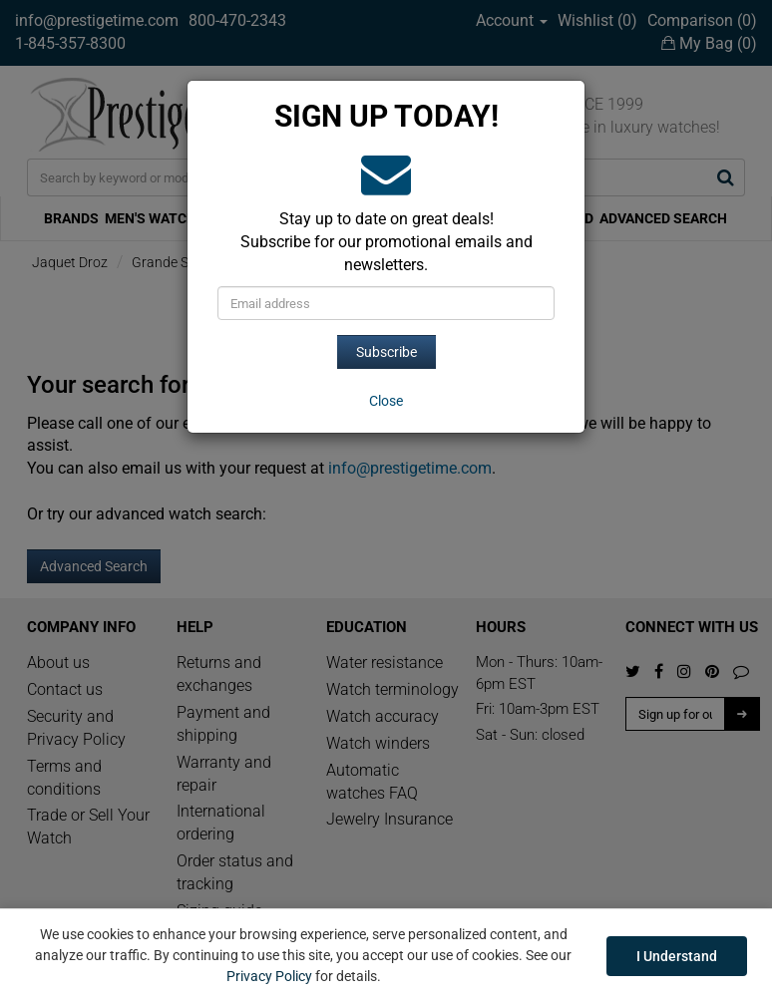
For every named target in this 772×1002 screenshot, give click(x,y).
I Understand (676, 956)
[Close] (386, 401)
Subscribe (386, 352)
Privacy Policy (269, 976)
